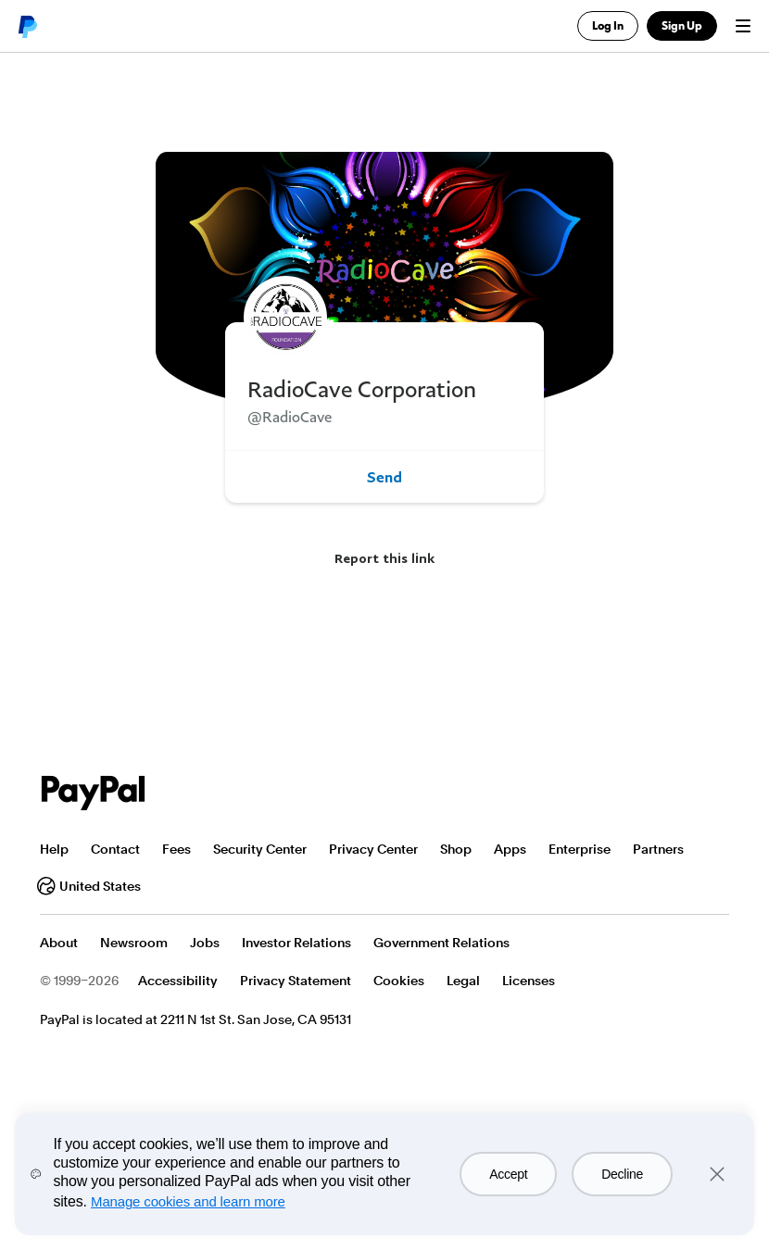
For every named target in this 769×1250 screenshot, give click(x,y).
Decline (622, 1174)
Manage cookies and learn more (188, 1201)
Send (384, 477)
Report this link (384, 558)
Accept (508, 1174)
